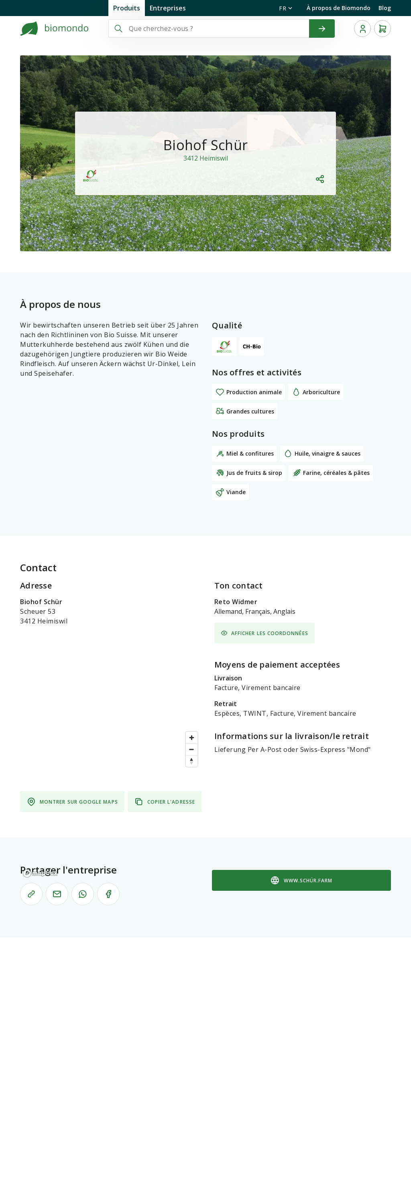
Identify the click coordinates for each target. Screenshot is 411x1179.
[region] (110, 804)
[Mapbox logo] (40, 873)
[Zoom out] (191, 749)
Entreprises (168, 8)
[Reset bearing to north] (191, 761)
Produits (126, 8)
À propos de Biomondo (338, 8)
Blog (384, 8)
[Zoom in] (191, 737)
